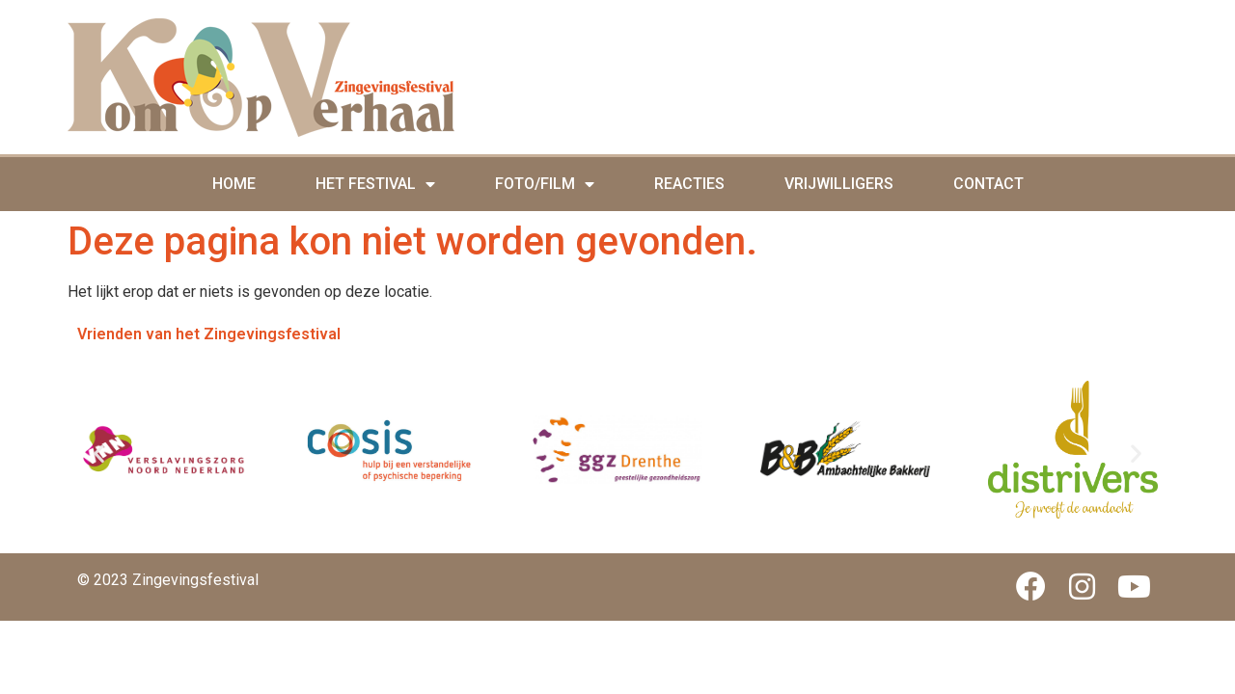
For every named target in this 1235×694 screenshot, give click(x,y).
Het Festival (375, 184)
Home (234, 183)
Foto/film (544, 184)
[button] (99, 452)
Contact (988, 183)
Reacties (689, 183)
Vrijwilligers (838, 183)
